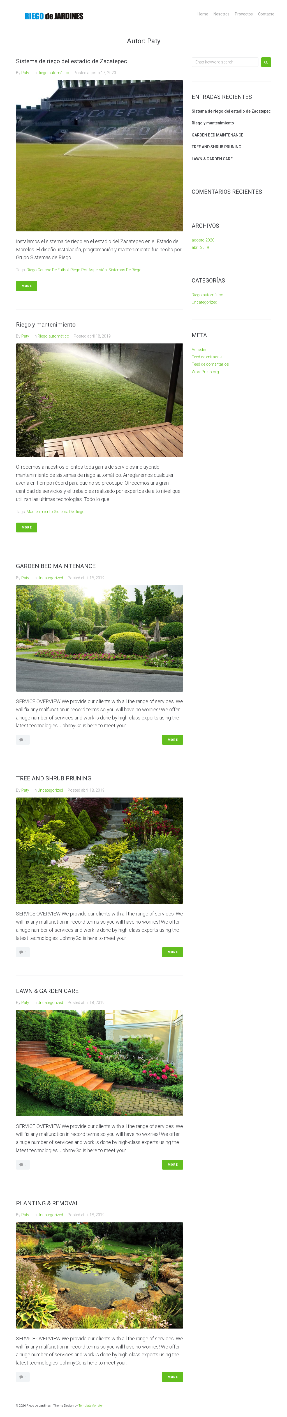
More (27, 286)
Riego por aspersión (88, 270)
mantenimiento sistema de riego (56, 511)
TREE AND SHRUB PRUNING (53, 778)
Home (203, 14)
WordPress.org (205, 372)
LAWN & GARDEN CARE (47, 991)
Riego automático (53, 72)
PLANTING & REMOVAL (47, 1203)
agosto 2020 (203, 240)
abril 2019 (200, 247)
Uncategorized (50, 578)
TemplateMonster (90, 1405)
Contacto (266, 14)
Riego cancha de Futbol (48, 270)
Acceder (199, 349)
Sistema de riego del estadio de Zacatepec (71, 61)
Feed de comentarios (210, 364)
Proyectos (244, 14)
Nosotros (222, 14)
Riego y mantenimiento (46, 324)
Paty (25, 72)
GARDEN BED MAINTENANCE (56, 566)
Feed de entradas (207, 357)
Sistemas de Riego (125, 270)
